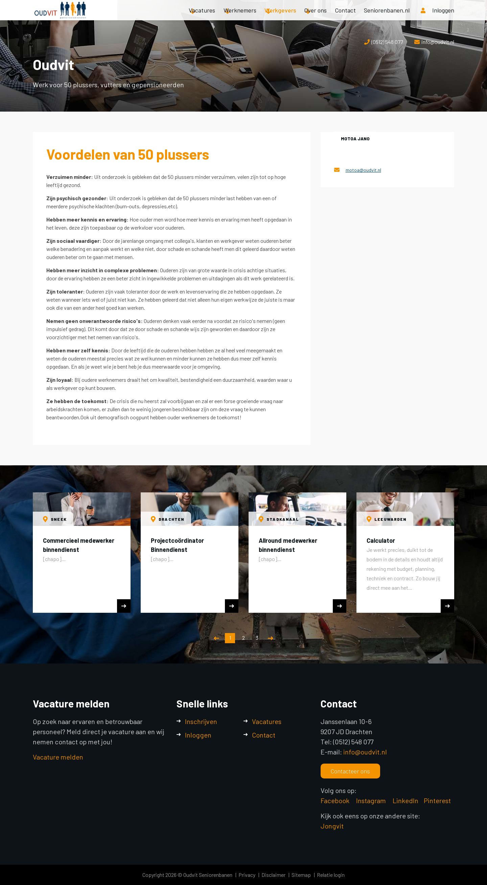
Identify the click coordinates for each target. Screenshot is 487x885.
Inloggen (198, 735)
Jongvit (332, 826)
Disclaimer (273, 874)
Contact (345, 17)
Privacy (246, 874)
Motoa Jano (355, 138)
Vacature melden (58, 757)
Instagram (371, 800)
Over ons (315, 17)
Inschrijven (201, 721)
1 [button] (230, 637)
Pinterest (437, 800)
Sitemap (301, 874)
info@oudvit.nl (437, 42)
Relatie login (331, 874)
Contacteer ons (350, 771)
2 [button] (243, 637)
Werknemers (240, 17)
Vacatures (202, 17)
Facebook (335, 800)
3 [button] (257, 637)
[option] (82, 552)
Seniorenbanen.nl (387, 17)
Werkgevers (280, 17)
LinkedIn (405, 800)
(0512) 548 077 (387, 42)
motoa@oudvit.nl (363, 170)
